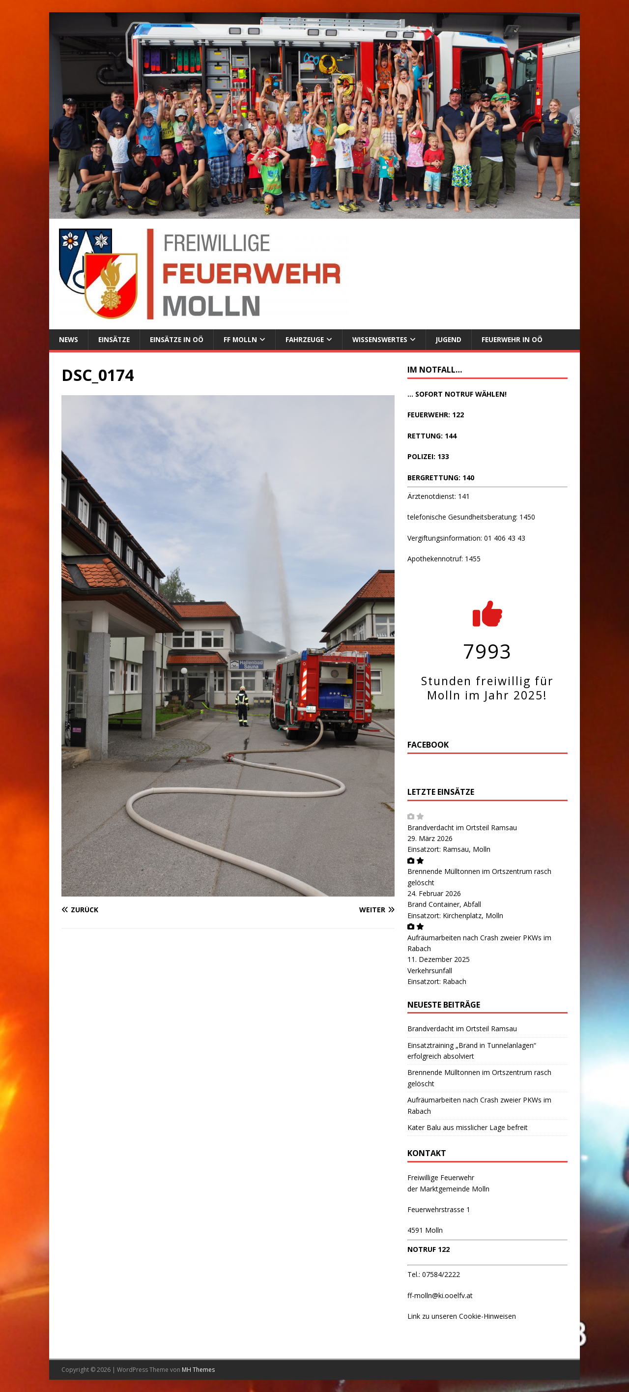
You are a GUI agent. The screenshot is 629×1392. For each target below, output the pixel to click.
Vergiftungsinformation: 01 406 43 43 (466, 538)
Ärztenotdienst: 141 (438, 496)
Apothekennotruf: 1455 (444, 559)
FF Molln (244, 339)
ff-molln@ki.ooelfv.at (440, 1295)
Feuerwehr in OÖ (522, 339)
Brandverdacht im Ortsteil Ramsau (462, 827)
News (69, 339)
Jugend (458, 339)
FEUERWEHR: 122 (435, 415)
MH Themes (198, 1370)
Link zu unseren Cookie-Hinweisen (461, 1316)
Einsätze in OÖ (179, 339)
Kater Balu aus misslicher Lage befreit (467, 1127)
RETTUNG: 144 (432, 435)
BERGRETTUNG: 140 (440, 477)
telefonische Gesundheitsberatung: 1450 (471, 517)
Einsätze (115, 339)
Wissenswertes (387, 339)
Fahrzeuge (310, 339)
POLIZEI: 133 (428, 457)
